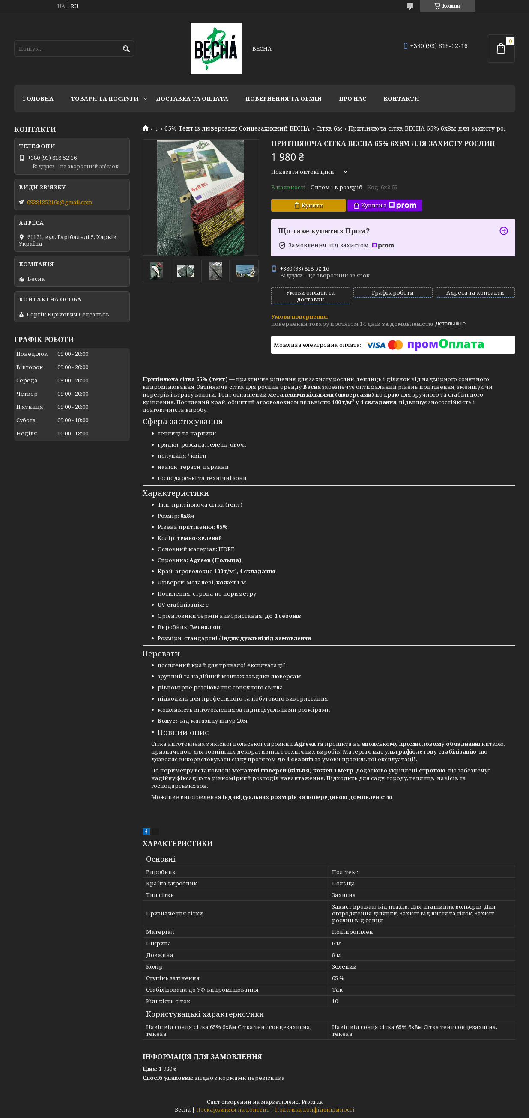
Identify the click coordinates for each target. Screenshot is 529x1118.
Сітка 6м (329, 128)
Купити (312, 205)
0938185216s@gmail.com (59, 202)
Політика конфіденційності (315, 1109)
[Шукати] (126, 49)
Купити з (388, 205)
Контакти (401, 98)
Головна (38, 98)
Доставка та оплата (192, 98)
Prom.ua (312, 1102)
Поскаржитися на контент (232, 1109)
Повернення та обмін (283, 98)
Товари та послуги (105, 98)
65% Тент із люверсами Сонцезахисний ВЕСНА (237, 128)
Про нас (352, 98)
